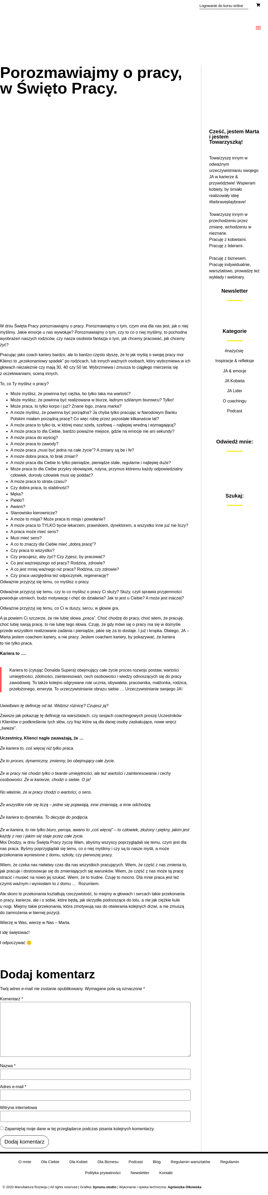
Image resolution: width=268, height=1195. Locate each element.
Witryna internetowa (18, 1108)
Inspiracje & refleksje (234, 361)
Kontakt (166, 1175)
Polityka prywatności (102, 1175)
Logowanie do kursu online (221, 6)
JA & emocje (234, 371)
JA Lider (234, 391)
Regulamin (231, 1163)
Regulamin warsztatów (191, 1163)
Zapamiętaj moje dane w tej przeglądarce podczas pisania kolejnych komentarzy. (79, 1129)
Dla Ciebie (49, 1163)
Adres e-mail (13, 1087)
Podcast (234, 411)
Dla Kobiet (78, 1163)
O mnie (23, 1163)
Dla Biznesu (107, 1163)
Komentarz (11, 999)
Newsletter (140, 1175)
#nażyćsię (235, 351)
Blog (157, 1163)
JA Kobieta (235, 381)
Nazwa (8, 1066)
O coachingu (235, 401)
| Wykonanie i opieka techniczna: (130, 1189)
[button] (258, 28)
